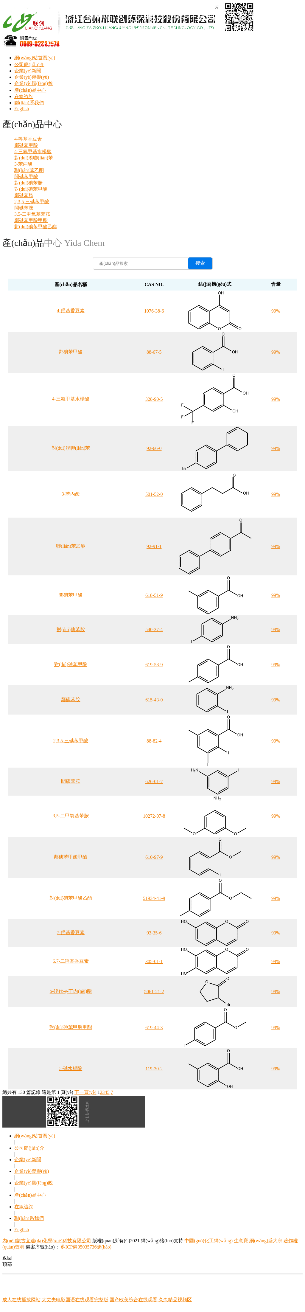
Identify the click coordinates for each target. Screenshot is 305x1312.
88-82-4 (154, 740)
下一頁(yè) (85, 1092)
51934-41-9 (154, 898)
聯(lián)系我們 (29, 102)
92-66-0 (154, 448)
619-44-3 (154, 1027)
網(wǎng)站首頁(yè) (34, 57)
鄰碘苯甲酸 (26, 145)
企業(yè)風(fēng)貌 (33, 83)
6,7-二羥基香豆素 (71, 961)
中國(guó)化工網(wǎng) (208, 1240)
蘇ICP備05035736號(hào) (86, 1246)
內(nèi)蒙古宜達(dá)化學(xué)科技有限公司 (46, 1240)
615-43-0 (154, 699)
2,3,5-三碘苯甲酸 (31, 201)
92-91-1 (154, 546)
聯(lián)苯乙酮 (29, 170)
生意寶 (241, 1240)
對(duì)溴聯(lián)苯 (33, 157)
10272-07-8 (154, 816)
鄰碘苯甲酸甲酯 (31, 220)
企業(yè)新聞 (27, 70)
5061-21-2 (154, 991)
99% (275, 310)
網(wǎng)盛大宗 (265, 1240)
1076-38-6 (154, 310)
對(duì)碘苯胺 (28, 182)
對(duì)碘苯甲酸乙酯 (35, 226)
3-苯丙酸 (23, 164)
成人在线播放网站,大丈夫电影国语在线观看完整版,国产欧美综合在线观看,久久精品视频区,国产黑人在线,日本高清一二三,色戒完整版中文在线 (166, 28)
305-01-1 (154, 961)
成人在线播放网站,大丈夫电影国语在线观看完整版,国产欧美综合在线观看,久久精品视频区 (97, 1299)
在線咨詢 (23, 96)
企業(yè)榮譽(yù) (31, 77)
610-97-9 (154, 857)
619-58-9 (154, 664)
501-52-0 (154, 494)
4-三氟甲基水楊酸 (33, 151)
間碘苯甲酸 (26, 176)
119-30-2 (154, 1068)
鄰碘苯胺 (23, 195)
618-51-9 (154, 595)
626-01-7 (154, 781)
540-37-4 (154, 629)
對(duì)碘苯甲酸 (30, 189)
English (21, 108)
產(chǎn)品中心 (30, 90)
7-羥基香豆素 (71, 932)
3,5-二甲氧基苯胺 (32, 214)
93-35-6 (154, 932)
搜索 (200, 262)
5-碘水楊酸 (70, 1068)
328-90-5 (154, 399)
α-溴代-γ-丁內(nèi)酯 (71, 991)
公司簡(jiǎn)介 (29, 64)
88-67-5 (154, 352)
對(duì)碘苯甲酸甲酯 (70, 1027)
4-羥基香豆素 (28, 139)
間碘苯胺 (23, 207)
